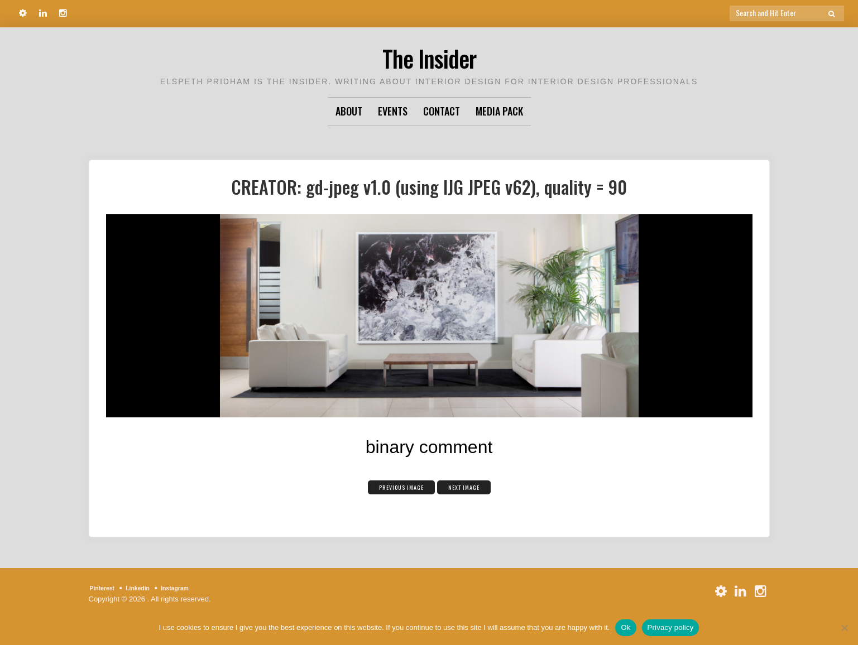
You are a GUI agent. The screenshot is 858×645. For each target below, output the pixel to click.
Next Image (474, 486)
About (348, 111)
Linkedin (146, 588)
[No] (844, 627)
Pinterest (105, 588)
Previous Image (393, 486)
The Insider (429, 55)
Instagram (190, 588)
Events (393, 111)
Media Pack (499, 111)
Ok (625, 627)
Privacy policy (671, 627)
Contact (441, 111)
